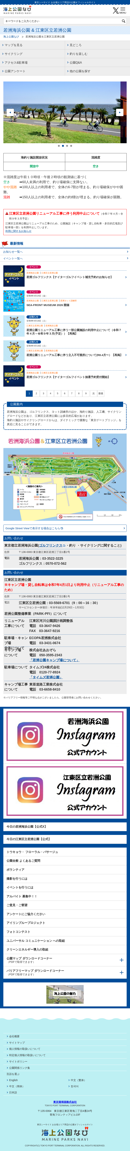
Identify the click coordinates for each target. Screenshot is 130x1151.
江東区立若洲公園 (49, 273)
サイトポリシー (18, 1061)
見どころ (76, 45)
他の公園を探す (80, 71)
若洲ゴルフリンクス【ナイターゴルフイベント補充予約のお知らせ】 (69, 277)
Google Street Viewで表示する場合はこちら (34, 528)
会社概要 (14, 1036)
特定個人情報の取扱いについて (27, 1055)
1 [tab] (59, 146)
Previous (10, 112)
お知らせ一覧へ (13, 251)
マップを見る (14, 45)
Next (119, 112)
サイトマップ (17, 1042)
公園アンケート (15, 71)
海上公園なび (11, 36)
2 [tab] (63, 146)
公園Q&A (76, 62)
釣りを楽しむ (79, 53)
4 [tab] (71, 146)
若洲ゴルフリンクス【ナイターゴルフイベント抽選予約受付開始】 (68, 377)
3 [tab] (67, 146)
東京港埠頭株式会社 (65, 1101)
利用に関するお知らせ (18, 231)
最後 (100, 393)
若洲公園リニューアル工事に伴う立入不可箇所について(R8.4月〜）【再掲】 (74, 355)
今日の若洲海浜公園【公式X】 (27, 826)
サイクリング (14, 53)
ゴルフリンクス (52, 545)
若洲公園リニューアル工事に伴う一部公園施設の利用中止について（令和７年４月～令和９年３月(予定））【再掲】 (73, 331)
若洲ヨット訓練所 (68, 300)
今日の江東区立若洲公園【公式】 (29, 839)
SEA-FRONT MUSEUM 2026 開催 (47, 305)
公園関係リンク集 (19, 1067)
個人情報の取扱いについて (24, 1048)
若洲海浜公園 (32, 273)
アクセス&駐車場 (16, 62)
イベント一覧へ (13, 258)
